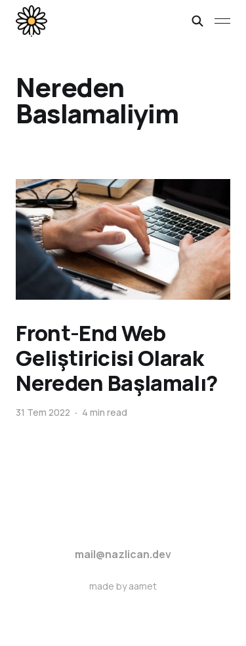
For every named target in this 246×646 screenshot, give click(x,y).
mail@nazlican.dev (123, 554)
